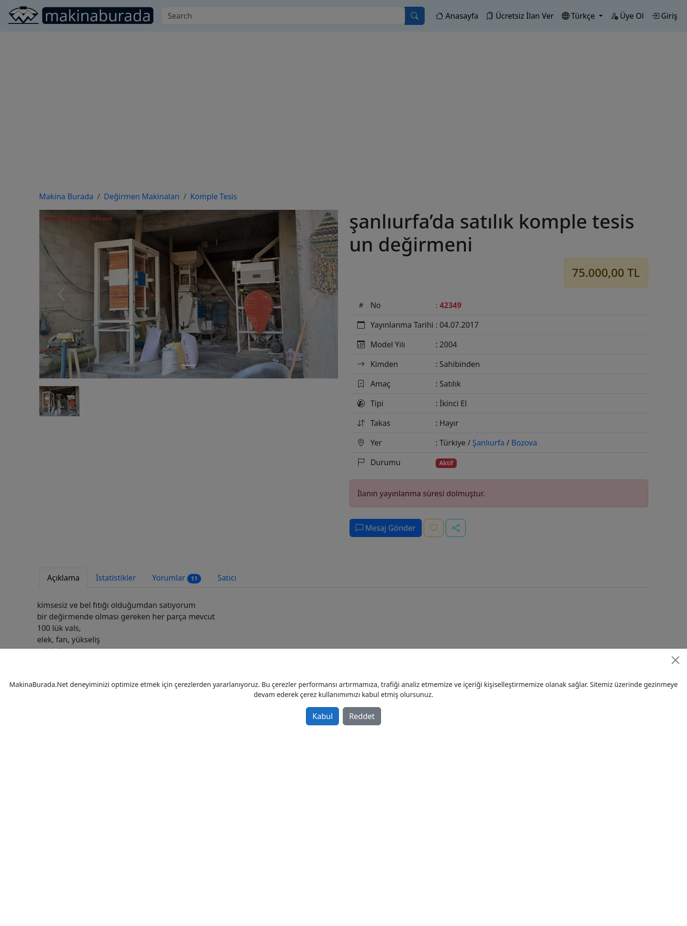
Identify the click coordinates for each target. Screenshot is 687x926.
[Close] (675, 660)
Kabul (322, 716)
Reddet (361, 716)
